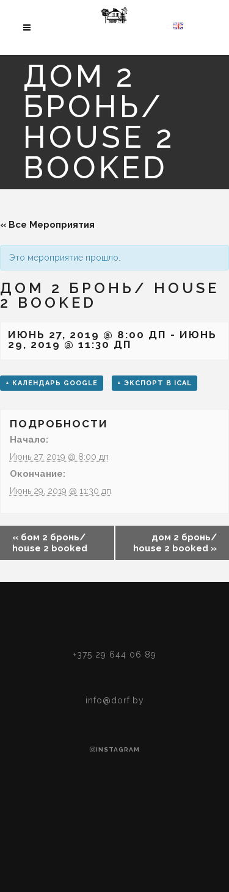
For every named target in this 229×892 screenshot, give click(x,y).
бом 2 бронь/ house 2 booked (49, 543)
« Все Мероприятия (47, 224)
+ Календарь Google (51, 383)
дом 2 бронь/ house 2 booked (175, 543)
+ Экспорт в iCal (154, 383)
